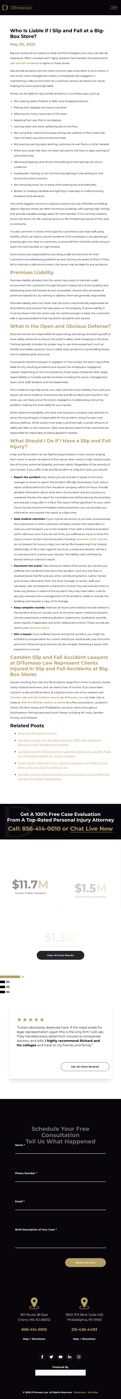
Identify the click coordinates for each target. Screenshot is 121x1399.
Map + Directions (34, 1338)
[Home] (25, 7)
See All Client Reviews (85, 1066)
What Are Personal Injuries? (37, 733)
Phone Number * (26, 1173)
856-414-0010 (41, 828)
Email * (20, 1201)
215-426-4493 (84, 1329)
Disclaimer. (80, 1392)
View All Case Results (60, 955)
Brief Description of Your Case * (36, 1229)
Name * (20, 1145)
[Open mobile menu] (113, 7)
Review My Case (85, 1262)
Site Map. (93, 1392)
